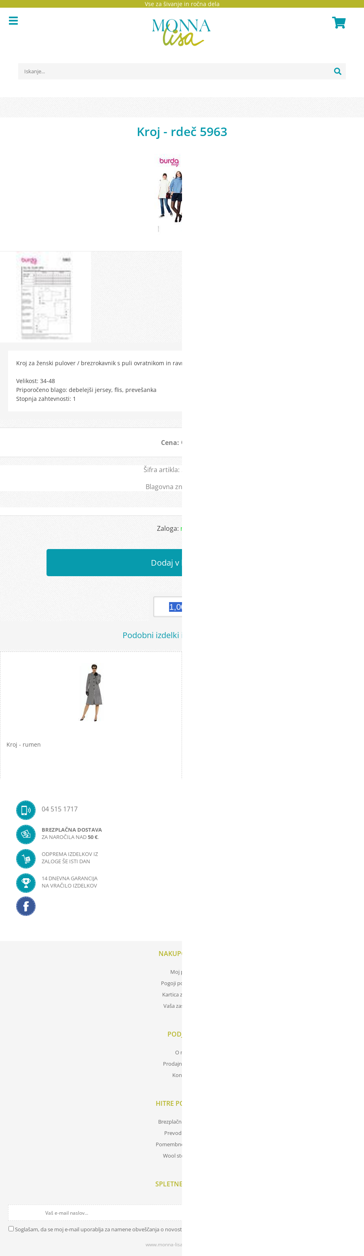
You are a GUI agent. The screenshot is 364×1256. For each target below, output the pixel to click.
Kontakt (182, 1075)
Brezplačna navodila (182, 1121)
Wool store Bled (182, 1155)
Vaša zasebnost (182, 1005)
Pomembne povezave (182, 1144)
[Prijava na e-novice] (348, 1212)
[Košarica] (338, 23)
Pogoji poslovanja (182, 983)
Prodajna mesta (182, 1063)
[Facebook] (182, 908)
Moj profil (182, 971)
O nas (182, 1052)
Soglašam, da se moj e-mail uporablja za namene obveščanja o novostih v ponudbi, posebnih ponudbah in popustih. (154, 1229)
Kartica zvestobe (182, 994)
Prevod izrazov (182, 1133)
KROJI (211, 486)
